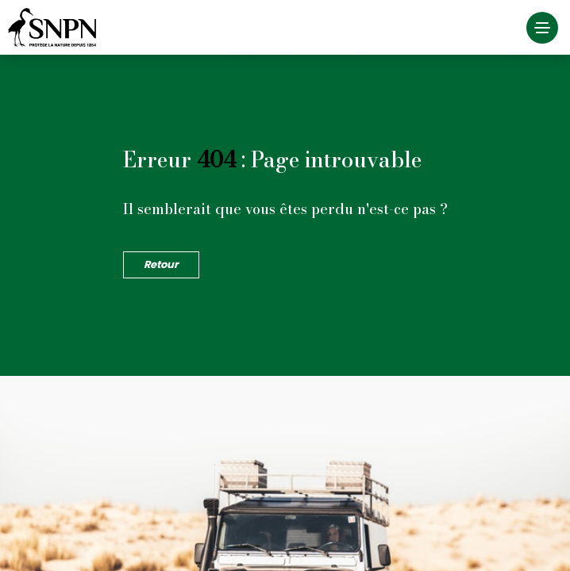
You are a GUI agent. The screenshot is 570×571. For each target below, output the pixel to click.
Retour (161, 264)
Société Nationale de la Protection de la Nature (55, 28)
